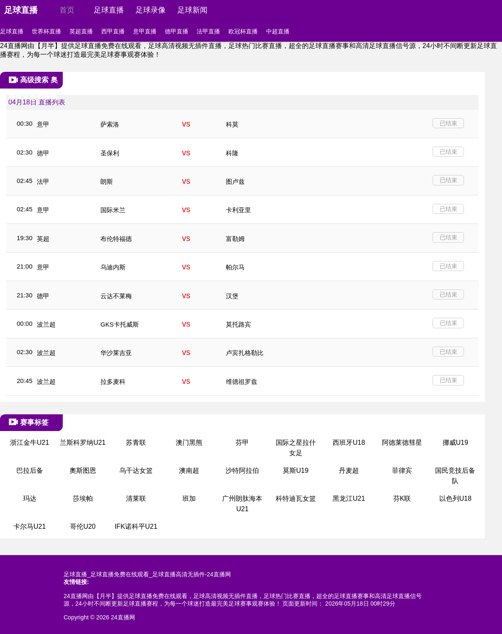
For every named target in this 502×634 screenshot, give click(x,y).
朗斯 (106, 181)
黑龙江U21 (349, 498)
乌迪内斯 (113, 267)
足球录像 (151, 10)
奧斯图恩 (82, 470)
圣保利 (109, 153)
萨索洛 (109, 124)
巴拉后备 (29, 470)
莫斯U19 (295, 470)
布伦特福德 (116, 238)
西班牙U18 (349, 442)
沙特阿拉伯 (242, 470)
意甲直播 (144, 31)
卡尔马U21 (29, 526)
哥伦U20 (82, 526)
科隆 (232, 153)
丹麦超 (349, 470)
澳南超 (189, 470)
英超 (43, 238)
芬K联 (402, 498)
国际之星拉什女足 (296, 448)
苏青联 (136, 442)
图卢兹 (235, 181)
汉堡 (232, 295)
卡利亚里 (238, 209)
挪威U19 (455, 442)
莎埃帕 (83, 498)
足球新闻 (192, 10)
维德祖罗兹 (241, 381)
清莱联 (136, 498)
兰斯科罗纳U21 (82, 442)
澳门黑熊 (189, 442)
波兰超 (46, 324)
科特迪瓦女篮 (296, 498)
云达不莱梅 (116, 295)
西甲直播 (113, 31)
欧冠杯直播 (243, 31)
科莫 (232, 124)
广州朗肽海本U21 (242, 504)
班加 (189, 498)
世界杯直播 (46, 31)
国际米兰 (113, 209)
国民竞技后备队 (455, 476)
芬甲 (242, 442)
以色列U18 (455, 498)
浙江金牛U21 (29, 442)
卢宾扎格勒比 (245, 352)
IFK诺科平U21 (136, 526)
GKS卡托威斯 (119, 324)
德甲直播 (176, 31)
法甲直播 (208, 31)
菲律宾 (402, 470)
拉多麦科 (113, 381)
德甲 (43, 153)
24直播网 (123, 617)
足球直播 (21, 10)
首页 (66, 10)
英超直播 (81, 31)
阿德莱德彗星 (402, 442)
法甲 (43, 181)
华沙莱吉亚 (116, 352)
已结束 (448, 123)
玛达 (29, 498)
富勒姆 (235, 238)
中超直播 (277, 31)
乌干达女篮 (136, 470)
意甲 (43, 124)
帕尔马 (235, 267)
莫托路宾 (238, 324)
